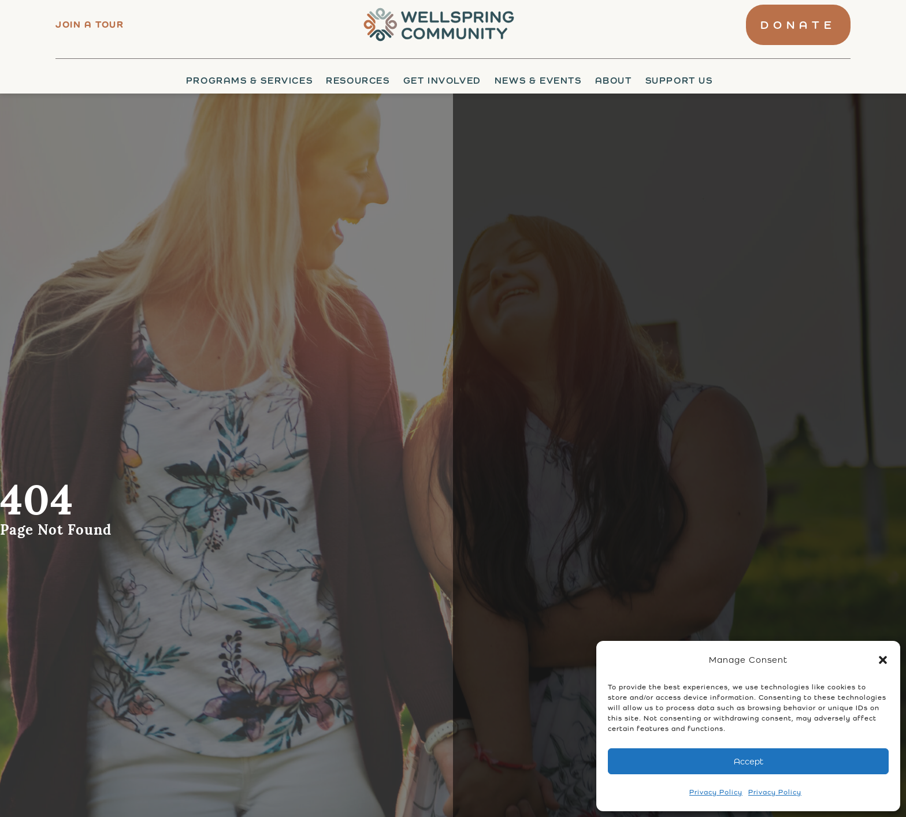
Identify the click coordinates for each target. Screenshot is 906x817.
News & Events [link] (538, 80)
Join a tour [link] (89, 24)
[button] (883, 660)
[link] (435, 25)
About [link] (613, 80)
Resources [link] (357, 80)
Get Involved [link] (442, 80)
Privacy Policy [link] (715, 792)
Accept (748, 761)
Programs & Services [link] (249, 80)
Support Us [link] (679, 80)
